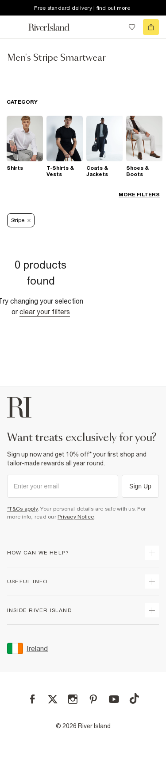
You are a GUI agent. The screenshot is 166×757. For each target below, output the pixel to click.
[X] (52, 699)
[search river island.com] (113, 27)
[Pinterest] (93, 699)
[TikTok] (134, 698)
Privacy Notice (76, 517)
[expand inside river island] (152, 610)
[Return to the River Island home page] (54, 27)
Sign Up (140, 486)
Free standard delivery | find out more (82, 8)
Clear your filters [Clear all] (44, 312)
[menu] (15, 27)
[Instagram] (73, 699)
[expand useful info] (152, 581)
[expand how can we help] (152, 553)
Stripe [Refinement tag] (21, 220)
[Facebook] (33, 699)
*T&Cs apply (22, 509)
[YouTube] (114, 699)
